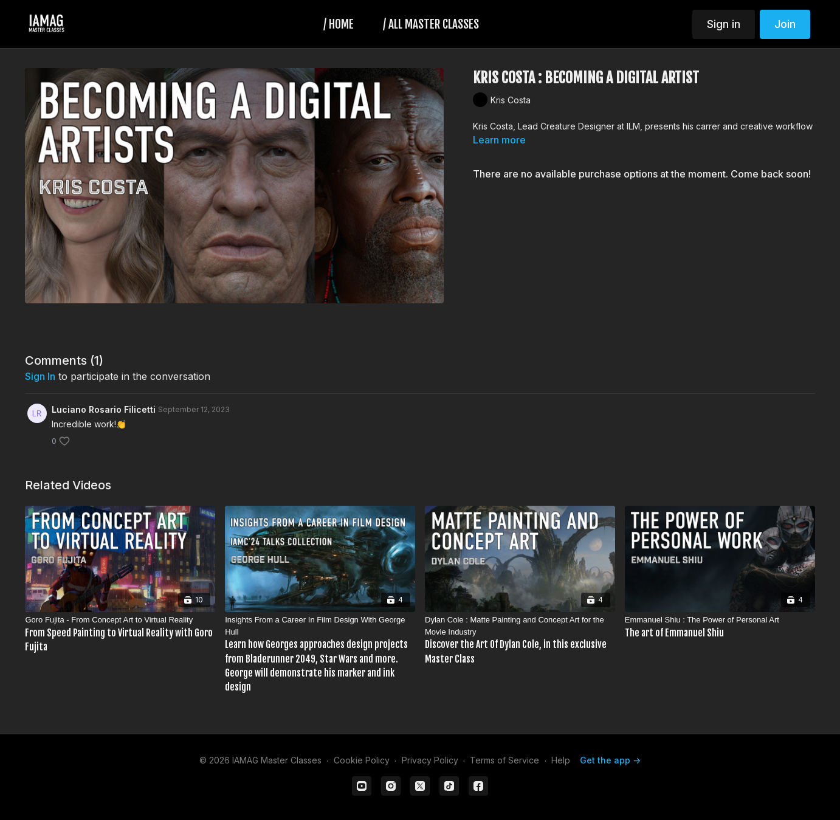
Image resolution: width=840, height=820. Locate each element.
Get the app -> (610, 760)
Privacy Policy (430, 760)
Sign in (723, 24)
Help (560, 760)
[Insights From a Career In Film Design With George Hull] (320, 654)
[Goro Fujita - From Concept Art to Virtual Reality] (120, 634)
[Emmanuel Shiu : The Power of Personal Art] (720, 627)
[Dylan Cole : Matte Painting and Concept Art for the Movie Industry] (520, 640)
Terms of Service (504, 760)
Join (785, 24)
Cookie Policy (362, 760)
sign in (40, 376)
